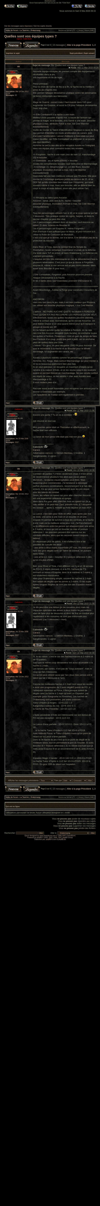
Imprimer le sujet (13, 53)
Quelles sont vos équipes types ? (30, 36)
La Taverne (24, 30)
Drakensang (35, 30)
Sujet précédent (76, 53)
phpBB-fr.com (51, 839)
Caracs (36, 450)
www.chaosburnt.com (48, 836)
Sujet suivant (89, 53)
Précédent (86, 45)
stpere (19, 39)
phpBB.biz (62, 839)
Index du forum (12, 30)
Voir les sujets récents (43, 26)
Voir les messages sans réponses (18, 26)
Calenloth (27, 39)
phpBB (39, 837)
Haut (8, 403)
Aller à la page (74, 45)
